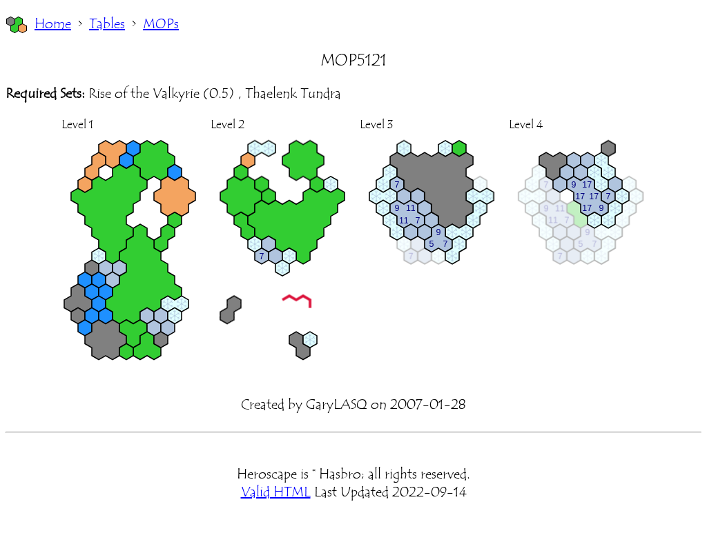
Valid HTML (276, 492)
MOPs (161, 24)
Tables (107, 24)
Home (53, 24)
